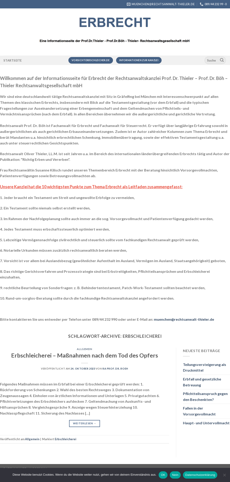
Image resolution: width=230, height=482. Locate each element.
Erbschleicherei (65, 439)
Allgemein (84, 349)
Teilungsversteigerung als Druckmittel (204, 367)
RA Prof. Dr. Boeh (115, 368)
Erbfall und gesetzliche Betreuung (202, 382)
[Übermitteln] (222, 60)
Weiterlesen (84, 423)
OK (163, 475)
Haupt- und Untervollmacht (206, 423)
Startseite (12, 60)
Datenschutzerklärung (200, 475)
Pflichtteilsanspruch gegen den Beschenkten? (205, 396)
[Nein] (224, 476)
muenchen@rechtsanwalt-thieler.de (184, 319)
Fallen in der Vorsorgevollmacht (199, 411)
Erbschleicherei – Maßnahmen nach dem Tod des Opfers (84, 355)
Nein (175, 475)
